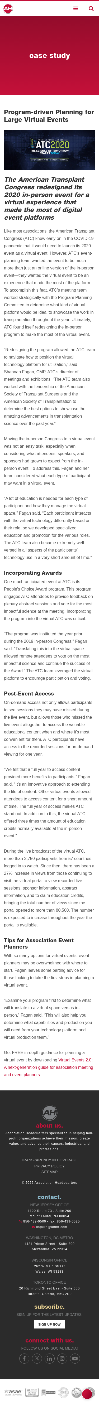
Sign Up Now (49, 1324)
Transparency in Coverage (49, 1160)
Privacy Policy (49, 1166)
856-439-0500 (34, 1221)
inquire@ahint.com (51, 1227)
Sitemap (49, 1172)
